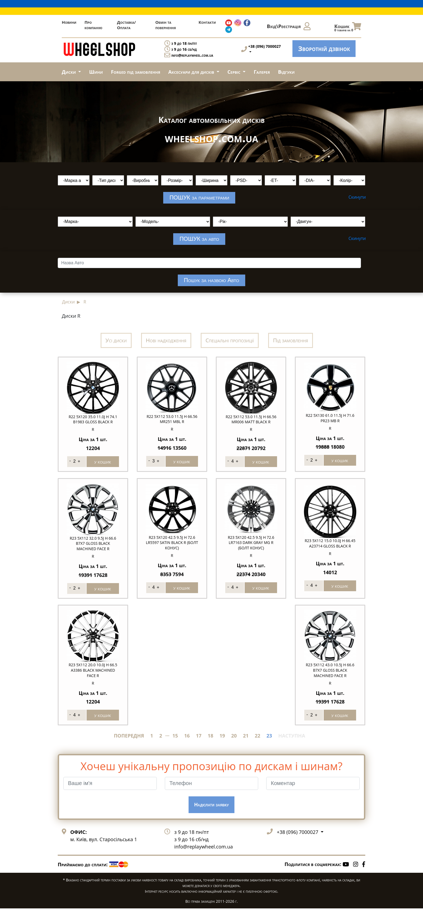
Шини (96, 72)
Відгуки (286, 72)
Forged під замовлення (135, 72)
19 (222, 747)
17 (199, 747)
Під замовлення (290, 346)
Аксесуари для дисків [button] (191, 72)
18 (210, 747)
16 (187, 747)
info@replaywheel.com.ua (192, 55)
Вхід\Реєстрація (289, 26)
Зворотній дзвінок (324, 48)
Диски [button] (69, 72)
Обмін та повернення (165, 24)
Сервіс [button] (234, 72)
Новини (69, 22)
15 (175, 747)
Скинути (357, 197)
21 (246, 747)
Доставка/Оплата (126, 24)
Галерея (262, 72)
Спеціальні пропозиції (230, 346)
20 (234, 747)
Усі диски (116, 346)
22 (257, 747)
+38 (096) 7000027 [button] (298, 843)
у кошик (102, 465)
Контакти (207, 22)
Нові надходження (166, 346)
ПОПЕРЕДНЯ (129, 747)
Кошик (347, 27)
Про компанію (93, 24)
